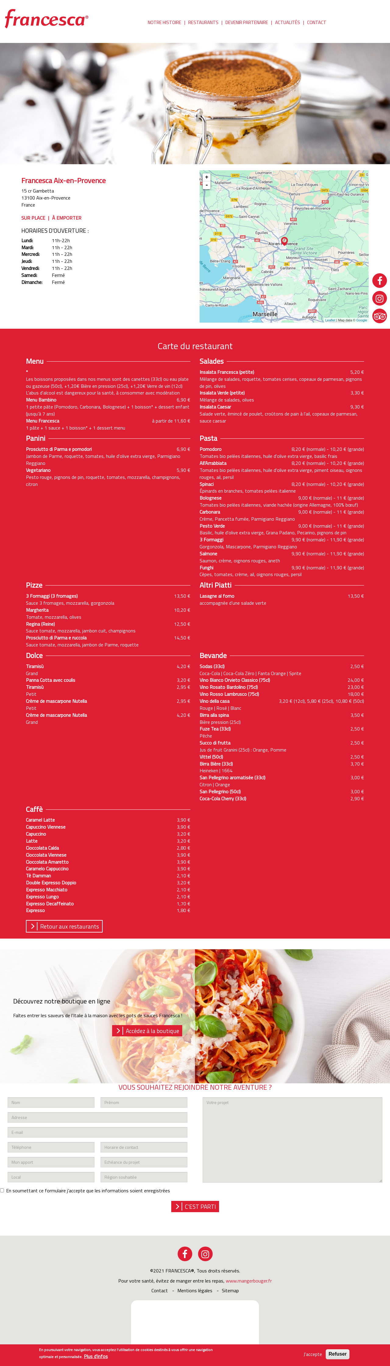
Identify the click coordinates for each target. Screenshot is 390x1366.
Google (361, 320)
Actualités (287, 22)
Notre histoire (164, 22)
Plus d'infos (96, 1356)
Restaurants (203, 22)
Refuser (337, 1354)
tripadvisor (379, 316)
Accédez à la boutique (152, 1030)
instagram (205, 1254)
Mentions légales (194, 1290)
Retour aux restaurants (69, 926)
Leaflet (330, 320)
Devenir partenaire (246, 22)
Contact (316, 22)
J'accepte (312, 1354)
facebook (185, 1254)
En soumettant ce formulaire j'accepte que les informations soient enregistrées (85, 1190)
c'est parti (200, 1206)
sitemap (230, 1290)
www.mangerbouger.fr (249, 1280)
